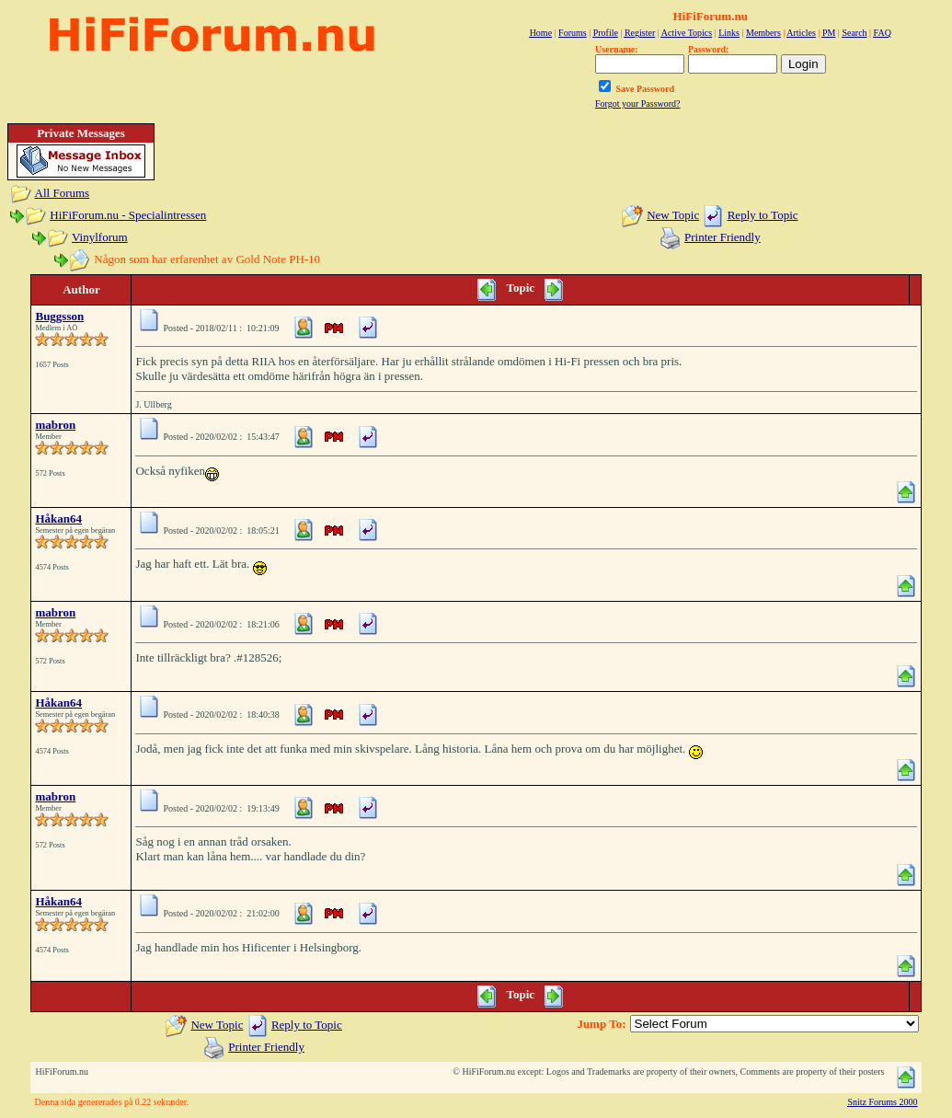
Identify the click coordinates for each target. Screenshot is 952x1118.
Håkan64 (58, 518)
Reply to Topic (763, 215)
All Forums (62, 193)
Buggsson (59, 316)
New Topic (673, 215)
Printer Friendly (722, 237)
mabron (55, 425)
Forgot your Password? (638, 103)
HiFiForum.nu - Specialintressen (128, 215)
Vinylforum (100, 237)
